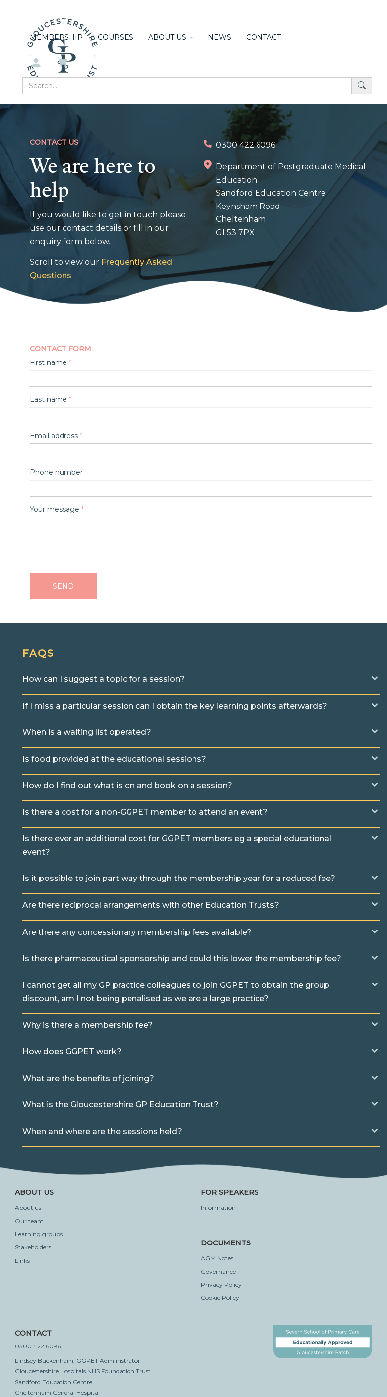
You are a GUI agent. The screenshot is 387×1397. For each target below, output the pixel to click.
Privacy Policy (221, 1284)
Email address (54, 435)
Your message (54, 509)
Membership (56, 37)
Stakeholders (33, 1247)
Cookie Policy (220, 1297)
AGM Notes (217, 1258)
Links (22, 1260)
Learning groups (39, 1234)
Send (63, 586)
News (219, 37)
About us (28, 1207)
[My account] (36, 63)
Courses (115, 37)
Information (218, 1207)
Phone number (56, 472)
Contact (263, 37)
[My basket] (63, 63)
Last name (48, 399)
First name (48, 362)
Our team (29, 1221)
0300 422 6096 (38, 1346)
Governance (218, 1271)
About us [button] (170, 37)
